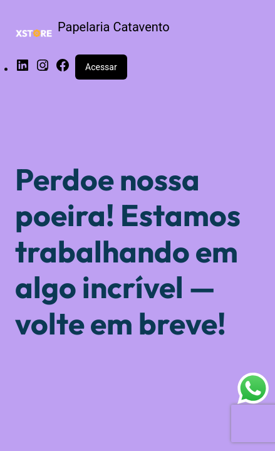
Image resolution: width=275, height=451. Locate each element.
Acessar (101, 67)
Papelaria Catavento (114, 26)
